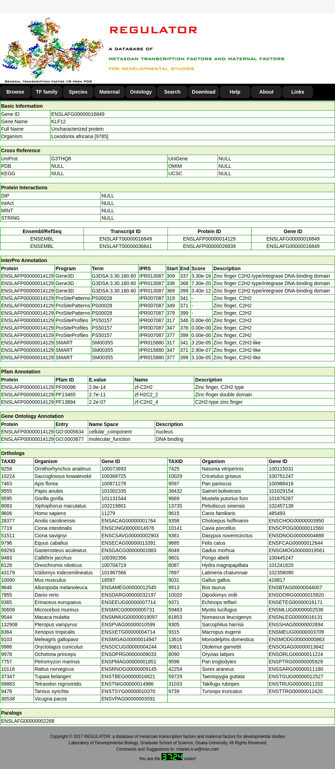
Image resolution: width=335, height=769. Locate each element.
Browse (15, 92)
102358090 (281, 572)
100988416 (281, 483)
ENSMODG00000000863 (296, 639)
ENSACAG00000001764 (129, 520)
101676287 (281, 498)
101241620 (281, 565)
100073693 (114, 469)
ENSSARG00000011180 (296, 669)
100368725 (114, 476)
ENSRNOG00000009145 (129, 669)
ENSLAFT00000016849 (125, 239)
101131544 (114, 498)
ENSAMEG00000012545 (129, 587)
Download (203, 92)
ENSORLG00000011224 (296, 654)
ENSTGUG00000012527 (296, 676)
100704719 (114, 565)
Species (78, 92)
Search (172, 92)
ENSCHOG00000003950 (296, 520)
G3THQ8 (61, 158)
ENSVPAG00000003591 (128, 699)
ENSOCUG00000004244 (129, 647)
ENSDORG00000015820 (296, 595)
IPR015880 (151, 342)
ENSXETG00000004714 (129, 632)
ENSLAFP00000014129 (209, 239)
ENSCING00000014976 (128, 528)
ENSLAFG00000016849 (77, 114)
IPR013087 (151, 276)
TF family (46, 92)
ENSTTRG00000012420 (296, 691)
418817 (277, 580)
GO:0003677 (69, 439)
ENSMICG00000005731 (128, 610)
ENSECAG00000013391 (129, 543)
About (266, 92)
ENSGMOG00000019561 (297, 550)
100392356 (114, 558)
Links (297, 92)
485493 (277, 513)
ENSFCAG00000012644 (296, 543)
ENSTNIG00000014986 (128, 684)
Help (235, 92)
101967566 (114, 572)
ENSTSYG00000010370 (129, 691)
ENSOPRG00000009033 (129, 654)
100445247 (281, 558)
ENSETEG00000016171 (296, 602)
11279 (108, 513)
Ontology (141, 92)
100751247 (281, 476)
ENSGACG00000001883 (129, 550)
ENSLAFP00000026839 (209, 246)
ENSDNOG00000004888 (296, 535)
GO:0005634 (69, 431)
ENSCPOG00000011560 (296, 528)
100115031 (281, 469)
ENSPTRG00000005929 (296, 661)
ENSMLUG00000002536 (296, 610)
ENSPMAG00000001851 (129, 661)
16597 (108, 580)
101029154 (281, 491)
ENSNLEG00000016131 (296, 617)
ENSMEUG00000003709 (296, 632)
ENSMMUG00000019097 (130, 617)
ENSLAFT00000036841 (125, 246)
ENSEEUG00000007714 (129, 602)
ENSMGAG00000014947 (129, 639)
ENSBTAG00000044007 (295, 587)
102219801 (114, 506)
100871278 (114, 483)
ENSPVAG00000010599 (128, 624)
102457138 (281, 506)
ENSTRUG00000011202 (296, 684)
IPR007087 (151, 298)
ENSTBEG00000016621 (129, 676)
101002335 (114, 491)
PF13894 (65, 402)
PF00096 (65, 387)
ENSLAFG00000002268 (27, 721)
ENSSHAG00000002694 (296, 624)
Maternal (109, 92)
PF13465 (65, 394)
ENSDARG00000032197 (129, 595)
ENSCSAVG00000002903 (130, 535)
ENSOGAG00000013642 (296, 647)
